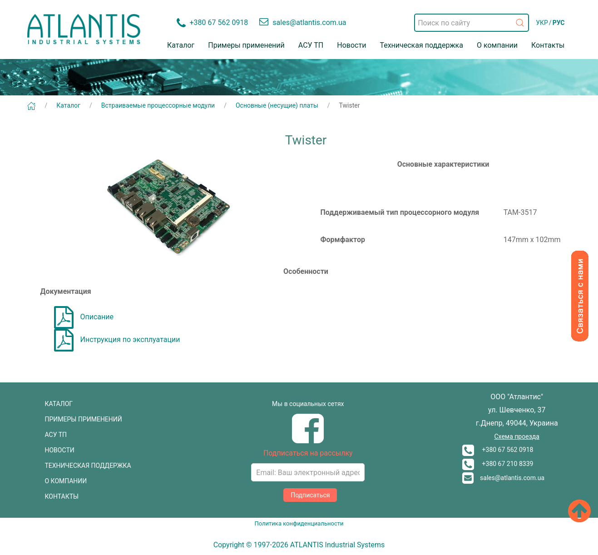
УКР (542, 22)
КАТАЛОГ (59, 403)
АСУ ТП (310, 45)
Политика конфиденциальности (299, 523)
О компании (497, 45)
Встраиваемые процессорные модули (158, 105)
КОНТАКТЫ (62, 496)
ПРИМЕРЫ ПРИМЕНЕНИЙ (83, 419)
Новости (351, 45)
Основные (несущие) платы (277, 105)
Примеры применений (246, 45)
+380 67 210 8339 (497, 463)
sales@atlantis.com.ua (503, 477)
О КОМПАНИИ (66, 481)
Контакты (547, 45)
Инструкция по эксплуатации (117, 339)
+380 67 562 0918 (497, 449)
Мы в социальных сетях (308, 403)
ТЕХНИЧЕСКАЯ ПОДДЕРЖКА (88, 465)
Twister (349, 105)
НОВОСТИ (59, 450)
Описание (84, 316)
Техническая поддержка (421, 45)
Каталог (180, 45)
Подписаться (310, 495)
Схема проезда (516, 436)
